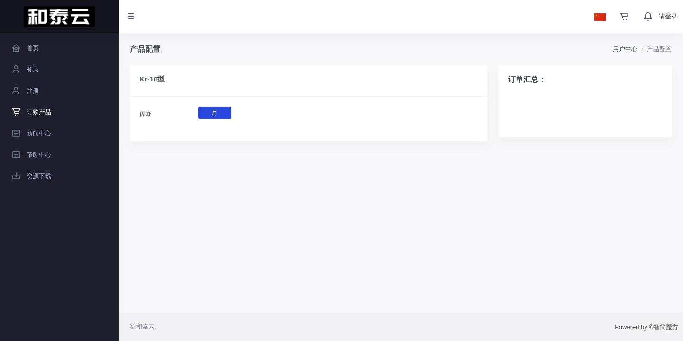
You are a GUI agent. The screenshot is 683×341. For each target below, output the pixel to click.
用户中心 (625, 49)
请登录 (668, 16)
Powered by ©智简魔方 (646, 327)
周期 (145, 114)
